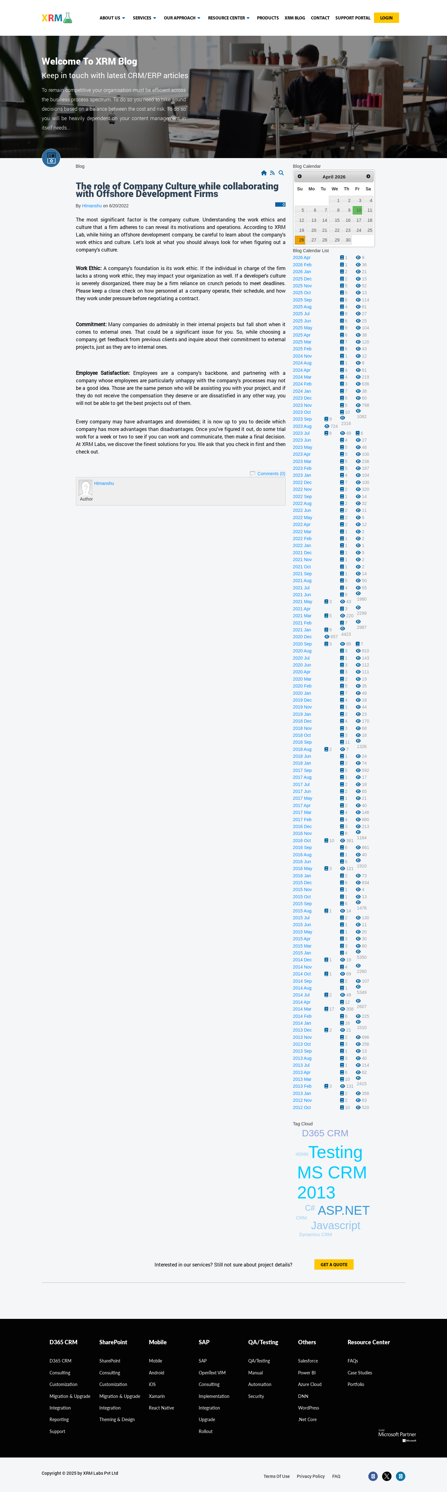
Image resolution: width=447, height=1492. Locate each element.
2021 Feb (302, 622)
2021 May (302, 601)
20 (314, 230)
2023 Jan (302, 475)
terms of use (277, 1476)
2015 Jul (301, 917)
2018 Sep (302, 742)
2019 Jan (302, 714)
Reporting (59, 1419)
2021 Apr (302, 608)
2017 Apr (302, 805)
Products (268, 18)
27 (314, 239)
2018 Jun (302, 756)
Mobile (155, 1360)
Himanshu (92, 205)
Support (57, 1431)
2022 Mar (302, 531)
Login (386, 18)
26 (301, 239)
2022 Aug (302, 503)
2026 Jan (302, 271)
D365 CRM (325, 1133)
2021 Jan (302, 629)
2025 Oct (302, 292)
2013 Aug (302, 1058)
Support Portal (353, 18)
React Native (161, 1407)
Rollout (206, 1431)
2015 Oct (302, 896)
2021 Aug (302, 580)
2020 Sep (302, 643)
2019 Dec (302, 700)
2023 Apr (302, 454)
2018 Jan (302, 763)
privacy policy (311, 1476)
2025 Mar (302, 341)
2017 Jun (302, 791)
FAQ (336, 1476)
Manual (255, 1372)
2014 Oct (302, 973)
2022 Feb (302, 538)
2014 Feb (302, 1016)
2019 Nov (302, 706)
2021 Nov (302, 559)
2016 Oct (302, 840)
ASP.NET (344, 1210)
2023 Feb (302, 468)
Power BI (307, 1372)
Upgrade (207, 1419)
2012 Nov (302, 1100)
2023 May (302, 447)
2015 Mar (302, 945)
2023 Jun (302, 440)
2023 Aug (302, 426)
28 (324, 239)
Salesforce (308, 1360)
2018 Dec (302, 721)
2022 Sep (302, 496)
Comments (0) (271, 473)
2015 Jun (302, 924)
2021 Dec (302, 552)
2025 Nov (302, 285)
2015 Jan (302, 952)
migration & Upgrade (70, 1396)
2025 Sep (302, 299)
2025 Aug (302, 306)
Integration (60, 1407)
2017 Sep (302, 770)
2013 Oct (302, 1044)
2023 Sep (302, 419)
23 (348, 230)
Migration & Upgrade (119, 1396)
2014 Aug (302, 987)
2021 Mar (302, 615)
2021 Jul (301, 587)
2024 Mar (302, 377)
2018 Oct (302, 735)
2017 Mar (302, 812)
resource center (230, 18)
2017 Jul (301, 784)
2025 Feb (302, 348)
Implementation (214, 1396)
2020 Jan (302, 693)
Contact (320, 18)
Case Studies (360, 1372)
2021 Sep (302, 573)
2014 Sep (302, 981)
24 (358, 230)
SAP (203, 1360)
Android (156, 1372)
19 (301, 230)
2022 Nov (302, 489)
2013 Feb (302, 1086)
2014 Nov (302, 966)
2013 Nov (302, 1037)
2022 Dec (302, 482)
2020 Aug (302, 650)
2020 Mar (302, 679)
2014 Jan (302, 1023)
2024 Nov (302, 355)
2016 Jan (302, 875)
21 (324, 230)
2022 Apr (302, 524)
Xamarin (157, 1396)
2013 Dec (302, 1030)
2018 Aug (302, 749)
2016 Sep (302, 847)
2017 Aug (302, 777)
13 (314, 220)
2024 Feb (302, 383)
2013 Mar (302, 1079)
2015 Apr (302, 938)
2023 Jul (301, 433)
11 (369, 210)
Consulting (109, 1372)
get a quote (334, 1265)
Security (256, 1396)
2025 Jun (302, 320)
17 (358, 220)
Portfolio (356, 1384)
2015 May (302, 931)
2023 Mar (302, 461)
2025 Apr (302, 334)
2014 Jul (301, 994)
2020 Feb (302, 685)
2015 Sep (302, 903)
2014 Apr (302, 1002)
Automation (259, 1384)
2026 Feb (302, 264)
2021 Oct (302, 566)
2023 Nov (302, 405)
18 (369, 220)
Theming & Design (117, 1419)
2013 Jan (302, 1093)
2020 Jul (301, 658)
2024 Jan (302, 391)
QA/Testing (259, 1360)
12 (301, 220)
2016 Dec (302, 826)
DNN (303, 1396)
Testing (335, 1152)
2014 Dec (302, 959)
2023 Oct (302, 412)
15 (337, 220)
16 (348, 220)
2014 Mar (302, 1008)
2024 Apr (302, 370)
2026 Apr (302, 257)
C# (310, 1207)
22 (337, 230)
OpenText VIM (212, 1372)
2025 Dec (302, 278)
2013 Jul (301, 1065)
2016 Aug (302, 854)
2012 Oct (302, 1107)
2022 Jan (302, 545)
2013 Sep (302, 1051)
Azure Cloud (310, 1384)
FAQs (353, 1360)
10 (358, 210)
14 (324, 220)
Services (145, 18)
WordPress (308, 1407)
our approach (183, 18)
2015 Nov (302, 889)
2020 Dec (302, 636)
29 (337, 239)
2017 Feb (302, 819)
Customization (63, 1384)
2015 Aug (302, 910)
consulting (60, 1372)
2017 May (302, 798)
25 (369, 230)
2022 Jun (302, 510)
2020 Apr (302, 671)
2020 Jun (302, 664)
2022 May (302, 517)
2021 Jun (302, 594)
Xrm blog (295, 18)
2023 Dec (302, 398)
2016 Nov (302, 833)
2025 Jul (301, 313)
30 (348, 239)
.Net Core (307, 1419)
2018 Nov (302, 728)
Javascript (335, 1225)
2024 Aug (302, 362)
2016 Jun (302, 861)
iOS (152, 1384)
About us (113, 18)
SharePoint (109, 1360)
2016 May (302, 868)
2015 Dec (302, 882)
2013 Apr (302, 1072)
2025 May (302, 327)
